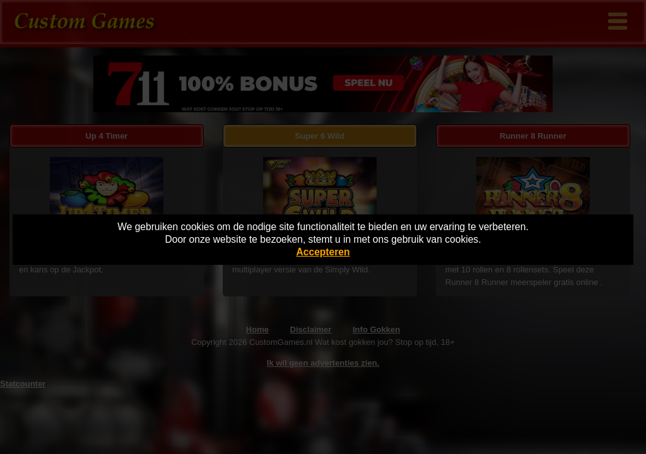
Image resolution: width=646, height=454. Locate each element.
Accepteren (323, 252)
